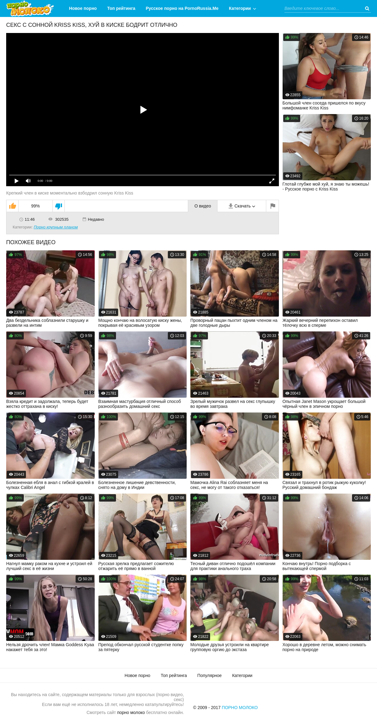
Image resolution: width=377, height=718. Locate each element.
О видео (202, 205)
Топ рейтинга (121, 8)
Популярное (209, 675)
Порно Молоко (240, 707)
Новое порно (83, 8)
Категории (240, 8)
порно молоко (131, 712)
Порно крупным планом (56, 227)
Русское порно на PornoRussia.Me (182, 8)
